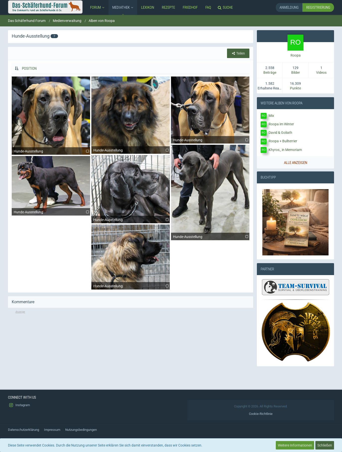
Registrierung (318, 7)
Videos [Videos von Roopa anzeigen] (321, 73)
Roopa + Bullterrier (283, 141)
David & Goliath (280, 133)
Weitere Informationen (295, 445)
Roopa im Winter (281, 124)
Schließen (324, 445)
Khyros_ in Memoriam (285, 150)
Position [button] (29, 68)
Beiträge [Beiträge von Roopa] (269, 73)
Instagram (19, 405)
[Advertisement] (130, 349)
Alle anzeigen (295, 162)
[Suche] (225, 7)
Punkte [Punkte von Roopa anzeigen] (295, 88)
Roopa (295, 55)
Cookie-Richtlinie (261, 414)
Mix (271, 116)
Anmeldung (289, 7)
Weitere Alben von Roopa (281, 103)
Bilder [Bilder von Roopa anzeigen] (295, 73)
